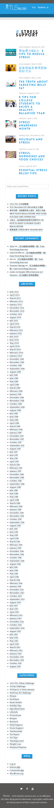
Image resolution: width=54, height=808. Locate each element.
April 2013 (14, 612)
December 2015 (17, 513)
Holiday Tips (24, 135)
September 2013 (17, 599)
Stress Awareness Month (28, 125)
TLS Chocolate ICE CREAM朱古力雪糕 (26, 207)
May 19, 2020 (37, 64)
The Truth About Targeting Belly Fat (33, 85)
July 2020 (14, 336)
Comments (17, 770)
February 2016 (16, 506)
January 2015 (15, 548)
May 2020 (14, 343)
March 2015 (15, 541)
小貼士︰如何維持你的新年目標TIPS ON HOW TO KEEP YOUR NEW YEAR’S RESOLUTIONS (27, 223)
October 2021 (16, 314)
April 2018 (14, 423)
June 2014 (14, 570)
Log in (13, 764)
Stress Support (24, 47)
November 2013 (17, 593)
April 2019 (14, 385)
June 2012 (14, 638)
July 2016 (14, 490)
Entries (15, 767)
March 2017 (15, 465)
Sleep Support (16, 725)
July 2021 (14, 320)
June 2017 (14, 455)
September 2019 (17, 369)
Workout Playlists (18, 747)
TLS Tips (14, 737)
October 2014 (16, 557)
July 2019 (14, 375)
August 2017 (15, 449)
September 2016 (17, 484)
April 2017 (14, 461)
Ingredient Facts (17, 709)
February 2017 (16, 468)
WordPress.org (17, 773)
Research (14, 721)
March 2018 (15, 426)
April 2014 (14, 577)
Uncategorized (17, 741)
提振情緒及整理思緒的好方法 (33, 69)
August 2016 (15, 487)
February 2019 (16, 391)
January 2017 (15, 471)
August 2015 (15, 525)
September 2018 (17, 407)
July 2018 (14, 413)
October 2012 (16, 625)
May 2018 (14, 420)
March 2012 (15, 647)
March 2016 (15, 503)
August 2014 (15, 564)
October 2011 (15, 663)
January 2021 (16, 333)
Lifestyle (22, 93)
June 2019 (14, 378)
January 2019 (15, 394)
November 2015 (17, 516)
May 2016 (14, 497)
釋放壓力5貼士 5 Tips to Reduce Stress (32, 54)
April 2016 (14, 500)
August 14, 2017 (33, 93)
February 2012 (16, 650)
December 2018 (17, 397)
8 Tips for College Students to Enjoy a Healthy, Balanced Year (32, 105)
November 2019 (17, 362)
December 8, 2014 (37, 135)
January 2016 (15, 509)
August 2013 (15, 602)
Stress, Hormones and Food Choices (32, 156)
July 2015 (14, 529)
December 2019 (17, 359)
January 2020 (16, 356)
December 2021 (17, 308)
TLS (34, 7)
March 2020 (15, 349)
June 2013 (14, 609)
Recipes (13, 718)
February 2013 (16, 615)
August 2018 (15, 410)
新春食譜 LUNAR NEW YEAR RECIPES (26, 229)
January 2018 (15, 433)
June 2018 (14, 417)
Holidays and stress (31, 141)
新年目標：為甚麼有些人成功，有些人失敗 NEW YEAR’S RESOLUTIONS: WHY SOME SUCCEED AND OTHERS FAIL (28, 213)
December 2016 (17, 474)
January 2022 (16, 304)
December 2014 (17, 551)
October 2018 (16, 404)
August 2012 (15, 631)
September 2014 (17, 561)
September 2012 (17, 628)
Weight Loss (15, 744)
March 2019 (15, 388)
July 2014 (14, 567)
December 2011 (17, 657)
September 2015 (17, 522)
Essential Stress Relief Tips (33, 171)
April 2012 (14, 644)
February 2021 (16, 330)
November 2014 (17, 554)
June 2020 (14, 340)
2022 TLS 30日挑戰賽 (19, 204)
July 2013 (14, 605)
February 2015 (16, 545)
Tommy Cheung (17, 265)
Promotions (15, 715)
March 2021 (15, 327)
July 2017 (14, 452)
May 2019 (14, 381)
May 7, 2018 (36, 78)
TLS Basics (14, 734)
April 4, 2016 (32, 118)
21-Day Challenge (18, 686)
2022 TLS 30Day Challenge (22, 683)
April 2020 (15, 346)
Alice (12, 246)
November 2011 (17, 660)
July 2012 (14, 634)
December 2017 (17, 436)
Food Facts (23, 149)
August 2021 (15, 317)
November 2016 (17, 477)
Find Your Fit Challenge (20, 693)
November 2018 (17, 401)
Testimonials (16, 731)
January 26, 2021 (38, 47)
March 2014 (15, 580)
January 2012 (16, 654)
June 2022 (14, 292)
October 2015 (16, 519)
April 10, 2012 (31, 166)
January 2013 (15, 618)
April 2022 (15, 295)
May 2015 (14, 535)
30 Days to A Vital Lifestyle (22, 689)
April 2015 (14, 538)
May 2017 (14, 458)
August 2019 (15, 372)
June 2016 (14, 493)
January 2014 (15, 586)
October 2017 (16, 442)
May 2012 (14, 641)
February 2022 (16, 301)
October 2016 (16, 481)
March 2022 (15, 298)
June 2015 (14, 532)
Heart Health (16, 702)
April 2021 (14, 324)
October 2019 (16, 365)
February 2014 (16, 583)
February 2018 (16, 429)
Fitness (22, 166)
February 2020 (16, 352)
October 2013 (16, 596)
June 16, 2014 (34, 149)
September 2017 (17, 445)
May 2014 (14, 573)
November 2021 (17, 311)
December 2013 (17, 589)
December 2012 (17, 622)
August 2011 (15, 666)
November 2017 (17, 439)
